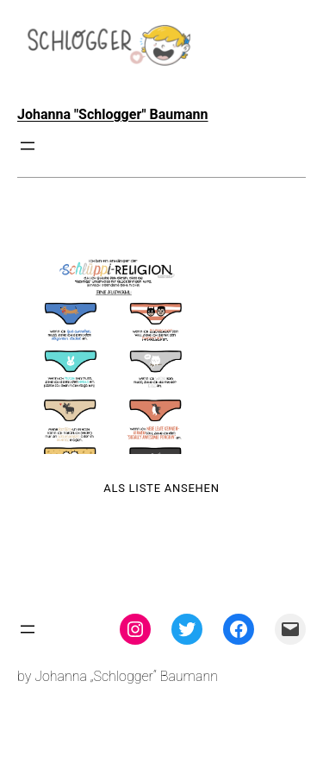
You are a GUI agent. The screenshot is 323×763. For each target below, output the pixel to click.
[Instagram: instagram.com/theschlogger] (135, 629)
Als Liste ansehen (161, 488)
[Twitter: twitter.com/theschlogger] (186, 629)
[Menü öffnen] (27, 146)
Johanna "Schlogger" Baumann (112, 114)
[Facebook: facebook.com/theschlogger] (238, 629)
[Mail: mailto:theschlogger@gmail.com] (290, 629)
